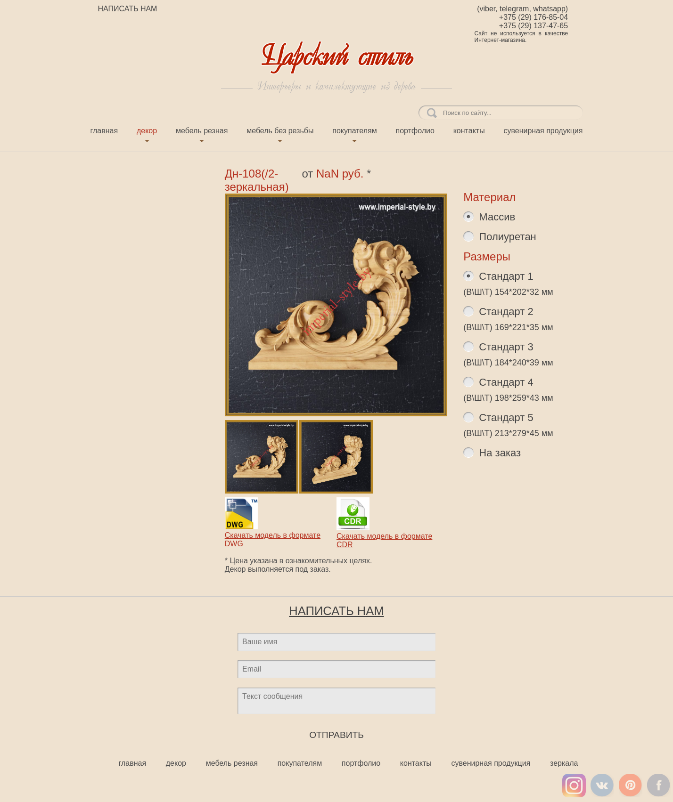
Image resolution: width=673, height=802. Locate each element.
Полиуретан (506, 237)
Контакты (469, 131)
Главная (104, 131)
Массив (495, 217)
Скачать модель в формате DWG (272, 535)
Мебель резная (202, 131)
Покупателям (354, 131)
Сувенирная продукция (543, 131)
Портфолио (415, 131)
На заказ (498, 453)
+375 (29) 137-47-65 (533, 26)
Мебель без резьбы (279, 131)
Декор (147, 131)
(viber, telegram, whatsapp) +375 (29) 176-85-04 (522, 13)
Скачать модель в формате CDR (384, 536)
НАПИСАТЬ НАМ (127, 9)
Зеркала (564, 763)
